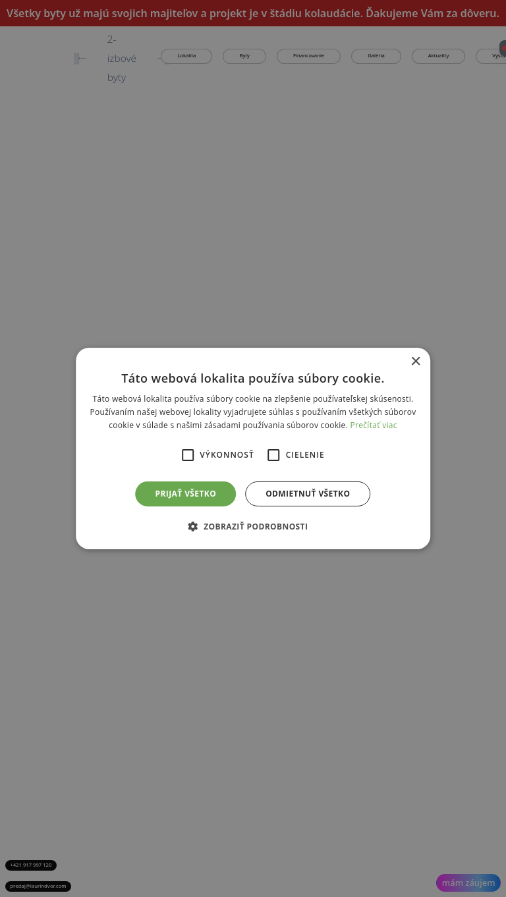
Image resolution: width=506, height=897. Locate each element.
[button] (253, 526)
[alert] (253, 448)
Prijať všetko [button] (186, 493)
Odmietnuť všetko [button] (308, 493)
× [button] (415, 362)
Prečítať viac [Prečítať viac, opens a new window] (374, 425)
